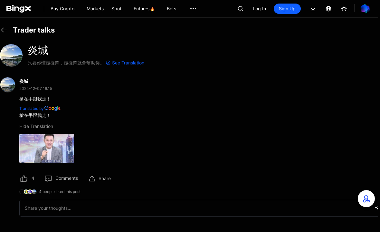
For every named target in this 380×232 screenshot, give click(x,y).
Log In (259, 8)
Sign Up (287, 8)
